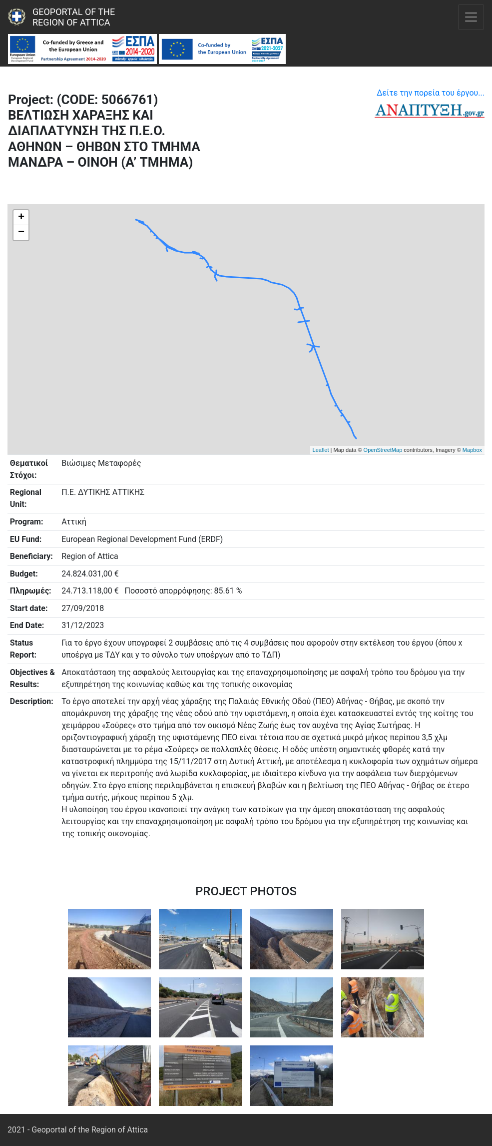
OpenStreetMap (383, 450)
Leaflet (321, 450)
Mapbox (472, 450)
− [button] (21, 232)
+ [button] (21, 217)
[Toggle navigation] (471, 17)
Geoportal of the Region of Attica (74, 17)
